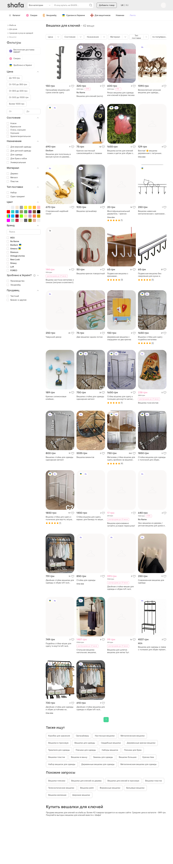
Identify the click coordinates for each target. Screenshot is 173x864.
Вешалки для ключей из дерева (86, 781)
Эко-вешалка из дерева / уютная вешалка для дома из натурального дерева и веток (152, 524)
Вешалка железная (57, 795)
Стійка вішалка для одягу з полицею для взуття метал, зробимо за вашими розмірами (120, 397)
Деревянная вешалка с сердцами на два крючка (119, 338)
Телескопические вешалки (61, 788)
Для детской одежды (19, 150)
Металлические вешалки (133, 736)
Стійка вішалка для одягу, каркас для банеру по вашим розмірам (90, 518)
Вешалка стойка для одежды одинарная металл (90, 397)
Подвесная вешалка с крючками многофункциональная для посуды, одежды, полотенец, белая (121, 274)
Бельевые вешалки (135, 788)
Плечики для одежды (86, 750)
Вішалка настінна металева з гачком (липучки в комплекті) (60, 281)
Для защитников (100, 15)
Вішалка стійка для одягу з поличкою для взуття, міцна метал (59, 518)
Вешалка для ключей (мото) (89, 96)
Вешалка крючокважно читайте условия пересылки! (121, 524)
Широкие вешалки (81, 795)
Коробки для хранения (59, 736)
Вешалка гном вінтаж (148, 403)
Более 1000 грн (16, 104)
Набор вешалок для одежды (61, 764)
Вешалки (12, 37)
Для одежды (14, 154)
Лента (133, 15)
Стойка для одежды (85, 580)
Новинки (120, 15)
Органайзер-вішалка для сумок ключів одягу (58, 91)
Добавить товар (106, 5)
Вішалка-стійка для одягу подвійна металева (150, 338)
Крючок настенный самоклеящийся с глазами (89, 152)
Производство (15, 281)
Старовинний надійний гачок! (57, 212)
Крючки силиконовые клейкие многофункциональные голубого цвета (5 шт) (57, 397)
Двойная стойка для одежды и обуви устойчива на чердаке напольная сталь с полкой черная (59, 708)
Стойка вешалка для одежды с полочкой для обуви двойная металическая (152, 458)
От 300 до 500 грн (18, 91)
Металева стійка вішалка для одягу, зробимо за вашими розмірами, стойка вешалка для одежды (121, 458)
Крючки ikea (148, 757)
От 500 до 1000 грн (19, 97)
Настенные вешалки (105, 736)
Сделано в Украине (73, 15)
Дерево (12, 173)
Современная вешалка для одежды (151, 581)
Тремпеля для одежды (59, 750)
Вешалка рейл (87, 788)
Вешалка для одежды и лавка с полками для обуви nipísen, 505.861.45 (152, 648)
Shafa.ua (12, 25)
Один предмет (16, 196)
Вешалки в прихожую (58, 743)
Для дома (13, 29)
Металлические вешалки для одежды (138, 764)
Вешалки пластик (56, 757)
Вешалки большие (128, 757)
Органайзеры (82, 736)
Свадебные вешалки (111, 743)
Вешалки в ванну (79, 757)
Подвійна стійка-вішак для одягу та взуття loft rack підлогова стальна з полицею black (60, 644)
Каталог (14, 15)
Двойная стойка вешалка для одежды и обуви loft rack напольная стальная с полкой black (60, 581)
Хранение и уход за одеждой (21, 33)
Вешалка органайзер (86, 211)
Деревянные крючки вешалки (141, 743)
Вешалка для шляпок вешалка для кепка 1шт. (118, 651)
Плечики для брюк (133, 750)
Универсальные (16, 162)
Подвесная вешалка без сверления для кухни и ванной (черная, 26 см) (149, 274)
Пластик (12, 181)
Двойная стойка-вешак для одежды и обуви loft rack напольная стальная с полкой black (120, 587)
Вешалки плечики (56, 781)
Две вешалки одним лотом (89, 337)
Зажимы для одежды (103, 757)
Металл (12, 177)
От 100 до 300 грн (18, 84)
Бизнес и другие (17, 300)
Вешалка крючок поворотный (90, 273)
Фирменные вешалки (110, 788)
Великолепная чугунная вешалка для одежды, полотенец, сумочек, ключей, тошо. (152, 91)
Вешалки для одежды (84, 743)
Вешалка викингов (85, 457)
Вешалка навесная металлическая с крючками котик (151, 212)
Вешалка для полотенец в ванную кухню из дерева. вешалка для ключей (58, 155)
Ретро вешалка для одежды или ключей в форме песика (120, 94)
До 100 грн (14, 78)
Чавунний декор (53, 337)
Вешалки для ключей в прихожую (123, 781)
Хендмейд (49, 15)
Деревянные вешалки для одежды (97, 764)
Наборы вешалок (110, 750)
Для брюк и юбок (17, 158)
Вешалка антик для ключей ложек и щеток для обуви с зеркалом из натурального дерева (120, 152)
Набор (12, 192)
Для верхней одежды (19, 147)
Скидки (31, 15)
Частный (13, 296)
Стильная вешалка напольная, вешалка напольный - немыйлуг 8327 (89, 651)
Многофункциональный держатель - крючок (118, 212)
